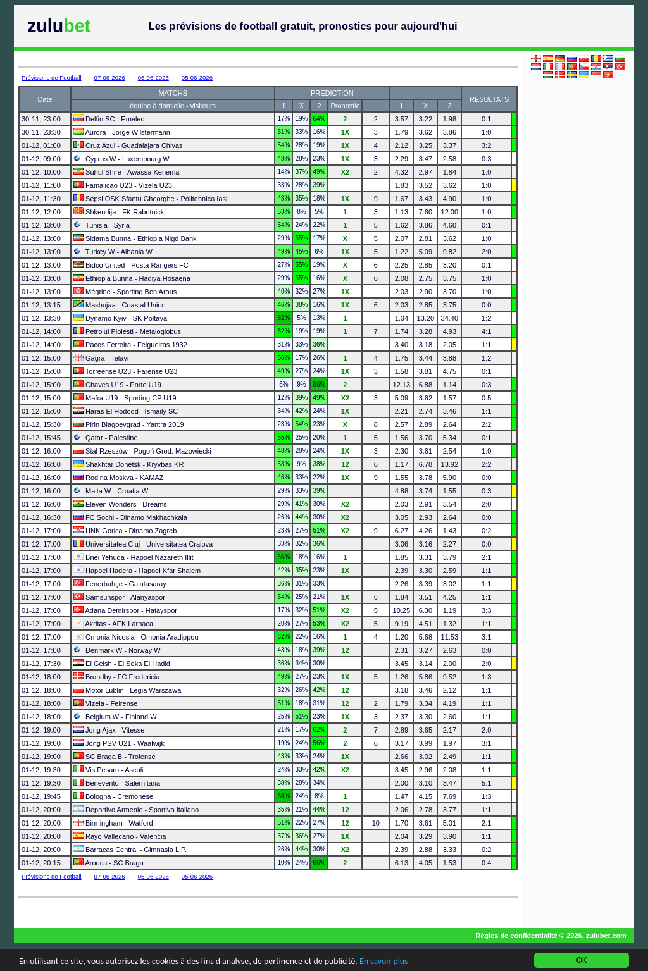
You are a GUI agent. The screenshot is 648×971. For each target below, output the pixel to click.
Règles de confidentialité (516, 935)
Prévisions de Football (52, 77)
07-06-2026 (109, 77)
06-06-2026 (153, 77)
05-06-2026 (197, 77)
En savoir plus (388, 962)
